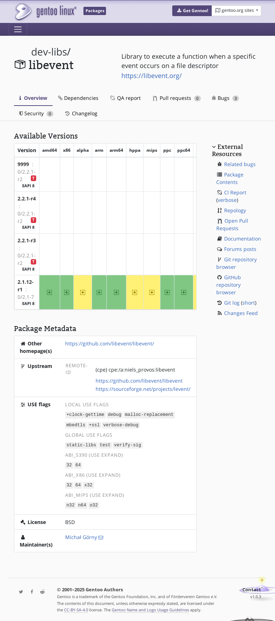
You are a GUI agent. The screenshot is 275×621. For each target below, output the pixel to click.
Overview (33, 97)
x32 (88, 483)
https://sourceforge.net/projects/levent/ (143, 388)
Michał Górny (81, 535)
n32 (71, 503)
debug (114, 415)
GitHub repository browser (228, 285)
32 (69, 464)
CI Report (235, 192)
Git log (232, 302)
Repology (235, 210)
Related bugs (240, 164)
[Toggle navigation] (18, 29)
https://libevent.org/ (151, 75)
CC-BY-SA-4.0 (76, 608)
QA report (125, 97)
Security (36, 113)
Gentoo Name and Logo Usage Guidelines (150, 608)
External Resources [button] (227, 150)
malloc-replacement (149, 415)
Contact (251, 587)
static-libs (81, 444)
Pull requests (177, 97)
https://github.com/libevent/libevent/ (109, 343)
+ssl (94, 424)
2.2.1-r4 (27, 198)
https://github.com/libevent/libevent (139, 380)
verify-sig (127, 444)
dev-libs (49, 51)
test (105, 444)
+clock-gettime (86, 415)
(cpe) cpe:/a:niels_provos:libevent (135, 369)
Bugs (225, 97)
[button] (192, 10)
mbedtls (76, 424)
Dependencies (78, 97)
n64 (82, 503)
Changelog (80, 113)
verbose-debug (120, 424)
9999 (23, 164)
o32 (94, 503)
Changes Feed (241, 313)
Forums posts (240, 249)
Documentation (242, 238)
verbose (227, 200)
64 (78, 464)
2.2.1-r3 (27, 240)
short (248, 302)
